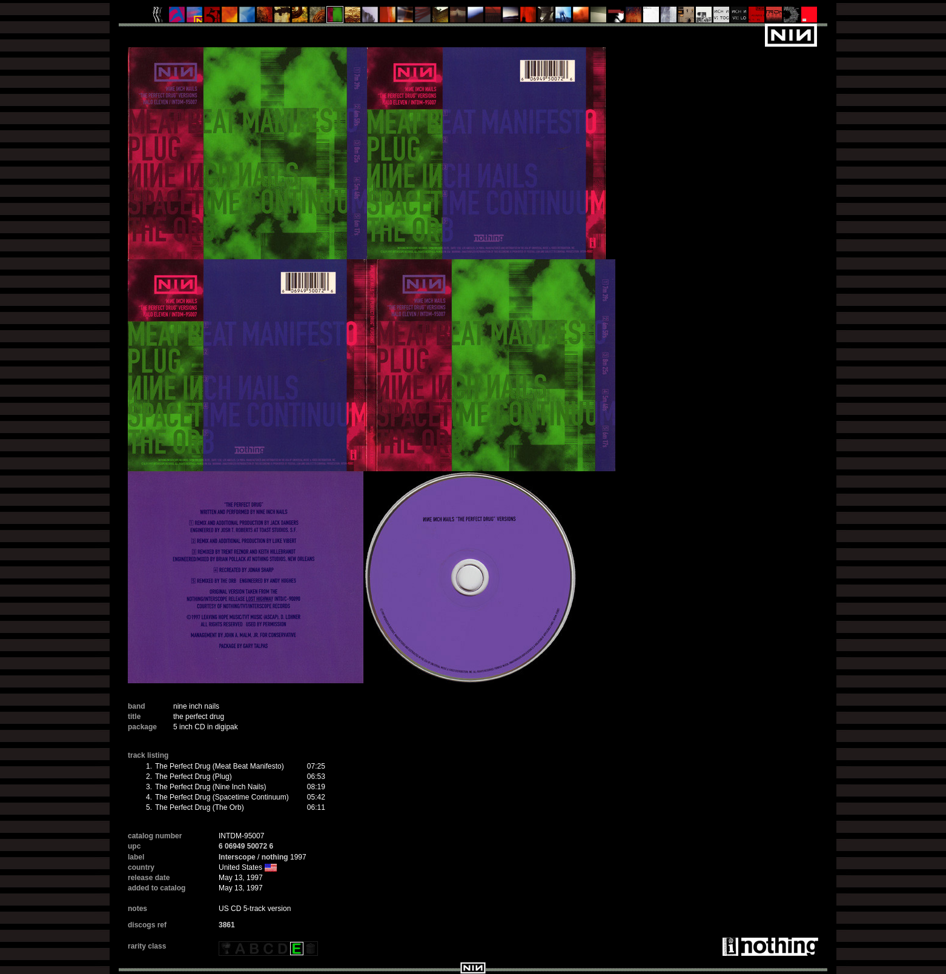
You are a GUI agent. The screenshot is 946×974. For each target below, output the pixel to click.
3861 (227, 925)
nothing (275, 857)
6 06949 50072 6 (246, 846)
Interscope (237, 857)
